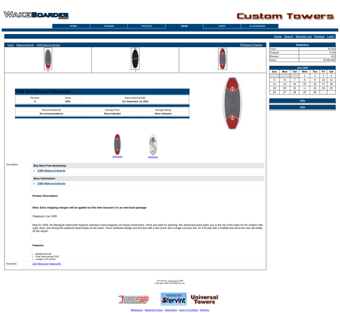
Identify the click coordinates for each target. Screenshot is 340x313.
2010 (35, 263)
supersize (118, 156)
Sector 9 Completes (188, 310)
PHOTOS (147, 26)
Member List (304, 36)
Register (319, 36)
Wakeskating (171, 310)
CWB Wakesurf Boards (48, 45)
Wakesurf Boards (25, 45)
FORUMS (109, 26)
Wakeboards (137, 310)
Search (288, 36)
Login (330, 36)
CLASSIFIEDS (257, 26)
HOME (73, 26)
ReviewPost (173, 281)
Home (278, 36)
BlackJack (43, 263)
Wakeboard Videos (154, 310)
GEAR (184, 26)
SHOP (222, 26)
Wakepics (204, 310)
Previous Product (251, 44)
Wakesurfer (55, 263)
